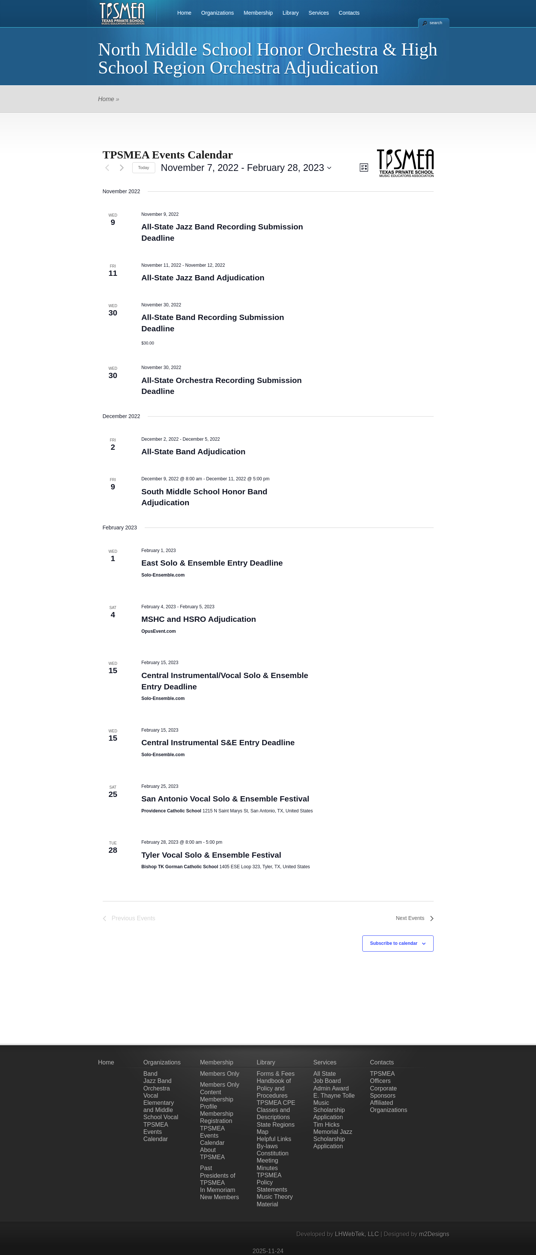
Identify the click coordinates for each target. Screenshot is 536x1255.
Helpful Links (274, 1139)
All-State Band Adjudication (193, 451)
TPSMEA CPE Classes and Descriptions (276, 1110)
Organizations (217, 13)
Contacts (349, 13)
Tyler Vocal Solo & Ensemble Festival (211, 855)
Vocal (151, 1095)
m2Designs (434, 1234)
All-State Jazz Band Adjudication (202, 277)
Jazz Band (158, 1081)
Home (185, 13)
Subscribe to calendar (393, 943)
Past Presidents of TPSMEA (217, 1175)
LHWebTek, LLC (357, 1234)
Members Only (219, 1073)
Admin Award (331, 1088)
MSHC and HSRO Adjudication (198, 619)
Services (319, 13)
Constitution (273, 1153)
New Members (219, 1197)
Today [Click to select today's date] (143, 167)
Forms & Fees (276, 1073)
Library (291, 13)
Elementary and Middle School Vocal (161, 1110)
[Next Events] (122, 167)
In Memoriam (217, 1190)
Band (151, 1073)
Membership (258, 13)
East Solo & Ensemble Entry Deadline (212, 562)
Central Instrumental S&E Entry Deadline (218, 742)
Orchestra (157, 1088)
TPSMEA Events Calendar (156, 1131)
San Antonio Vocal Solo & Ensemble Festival (225, 798)
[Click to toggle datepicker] (246, 168)
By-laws (267, 1146)
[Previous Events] (107, 167)
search (436, 22)
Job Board (327, 1081)
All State (325, 1073)
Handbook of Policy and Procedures (274, 1088)
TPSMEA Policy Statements (272, 1182)
